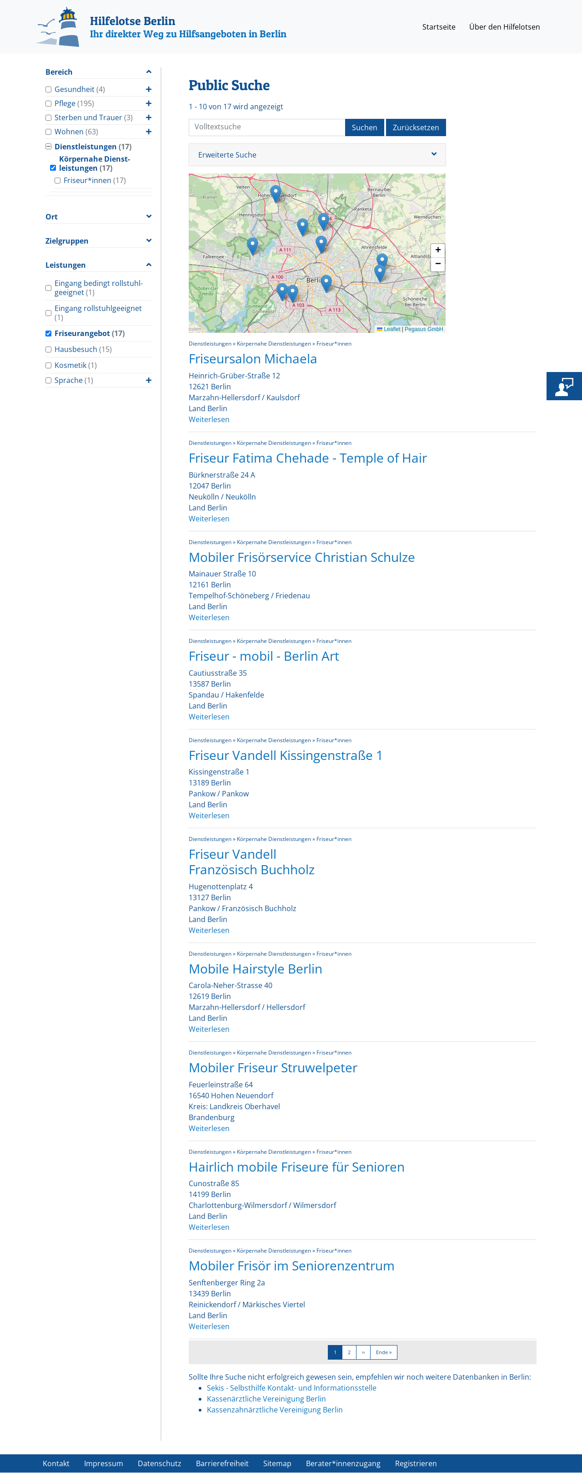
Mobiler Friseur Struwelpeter (273, 1067)
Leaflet (388, 329)
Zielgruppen (67, 241)
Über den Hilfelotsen (504, 27)
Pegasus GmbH (424, 329)
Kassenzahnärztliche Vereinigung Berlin (275, 1410)
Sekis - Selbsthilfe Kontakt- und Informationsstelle (291, 1388)
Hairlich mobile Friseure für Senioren (297, 1166)
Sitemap (277, 1463)
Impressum (103, 1463)
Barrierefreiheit (222, 1463)
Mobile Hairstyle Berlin (255, 968)
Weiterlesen (209, 419)
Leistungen (65, 265)
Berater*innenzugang (343, 1463)
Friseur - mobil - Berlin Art (264, 655)
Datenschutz (159, 1463)
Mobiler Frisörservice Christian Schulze (302, 557)
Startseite (439, 27)
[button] (380, 273)
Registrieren (416, 1463)
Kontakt (56, 1463)
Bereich (59, 72)
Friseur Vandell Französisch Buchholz (252, 861)
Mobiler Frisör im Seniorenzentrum (292, 1265)
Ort (51, 217)
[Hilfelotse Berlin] (160, 27)
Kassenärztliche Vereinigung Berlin (266, 1399)
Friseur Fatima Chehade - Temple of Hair (308, 457)
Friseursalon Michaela (253, 358)
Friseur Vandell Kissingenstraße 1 (286, 755)
